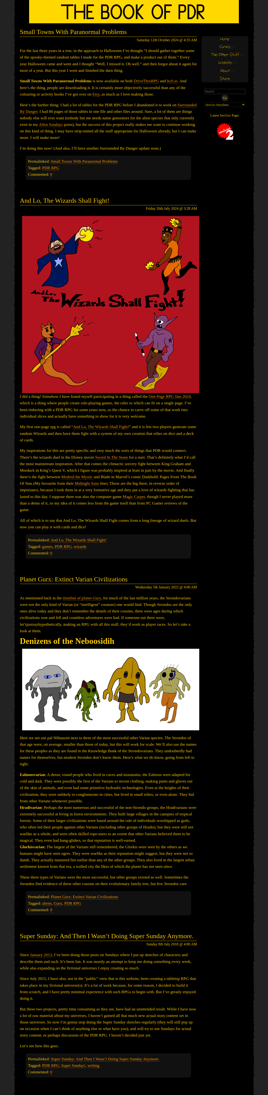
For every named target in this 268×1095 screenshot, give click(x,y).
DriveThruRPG (146, 81)
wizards (80, 546)
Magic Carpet (134, 496)
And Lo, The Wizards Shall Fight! (64, 200)
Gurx (58, 903)
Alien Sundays (51, 124)
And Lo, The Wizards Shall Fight (100, 426)
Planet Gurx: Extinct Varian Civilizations (73, 579)
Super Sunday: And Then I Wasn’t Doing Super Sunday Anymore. (106, 936)
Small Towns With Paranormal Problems (73, 31)
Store (225, 79)
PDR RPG (50, 167)
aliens (47, 903)
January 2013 (41, 954)
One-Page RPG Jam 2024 (170, 396)
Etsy (96, 94)
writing (93, 1065)
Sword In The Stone (111, 457)
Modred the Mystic (77, 476)
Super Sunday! (73, 1065)
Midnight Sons (87, 483)
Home (225, 39)
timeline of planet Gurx (82, 598)
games (47, 546)
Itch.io (172, 81)
